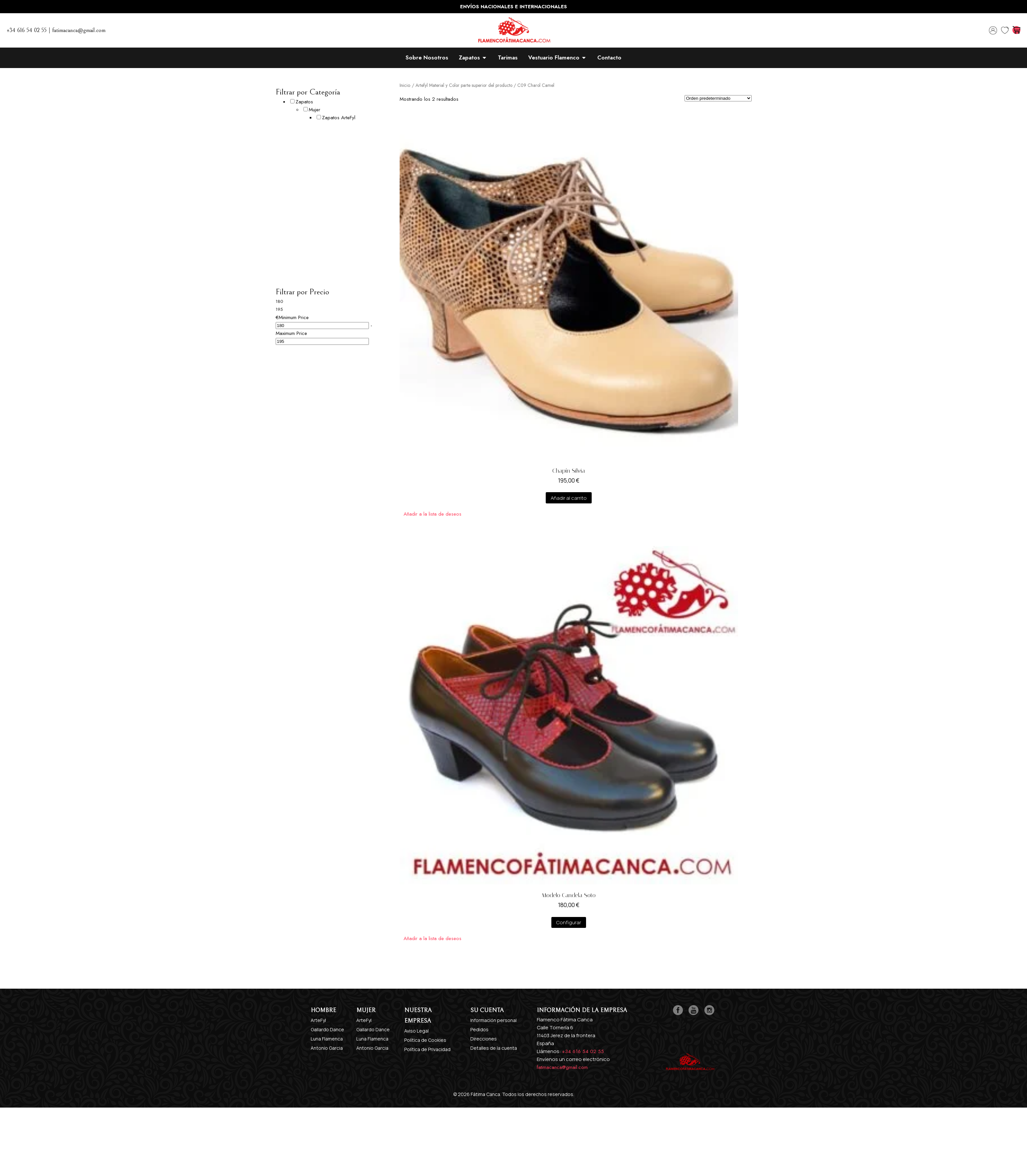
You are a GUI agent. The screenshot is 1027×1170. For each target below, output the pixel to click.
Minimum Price (294, 317)
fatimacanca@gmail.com (562, 1067)
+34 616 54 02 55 (583, 1051)
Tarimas (508, 57)
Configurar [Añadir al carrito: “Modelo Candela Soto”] (568, 922)
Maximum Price (291, 333)
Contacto (609, 57)
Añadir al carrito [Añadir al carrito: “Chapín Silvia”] (569, 497)
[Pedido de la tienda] (718, 98)
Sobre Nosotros (427, 57)
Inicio (405, 85)
